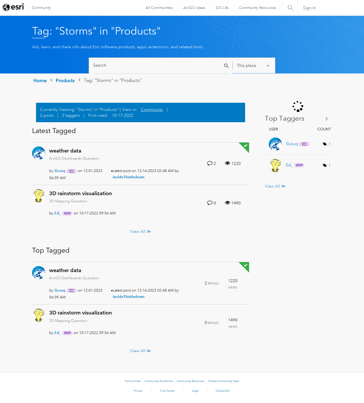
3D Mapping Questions (68, 201)
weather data (65, 151)
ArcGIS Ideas (194, 7)
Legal (195, 390)
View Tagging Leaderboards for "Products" (298, 118)
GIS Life (221, 7)
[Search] (161, 65)
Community (41, 7)
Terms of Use (133, 381)
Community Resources (257, 7)
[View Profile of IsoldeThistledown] (128, 177)
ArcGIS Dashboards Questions (74, 158)
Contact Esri (223, 390)
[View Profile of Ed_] (57, 213)
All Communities (159, 7)
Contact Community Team (223, 381)
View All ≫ (140, 231)
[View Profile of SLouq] (59, 170)
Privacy (138, 390)
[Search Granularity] (253, 65)
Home (40, 80)
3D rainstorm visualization (80, 193)
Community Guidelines (159, 381)
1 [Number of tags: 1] (329, 144)
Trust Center (167, 390)
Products (65, 80)
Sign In (309, 8)
